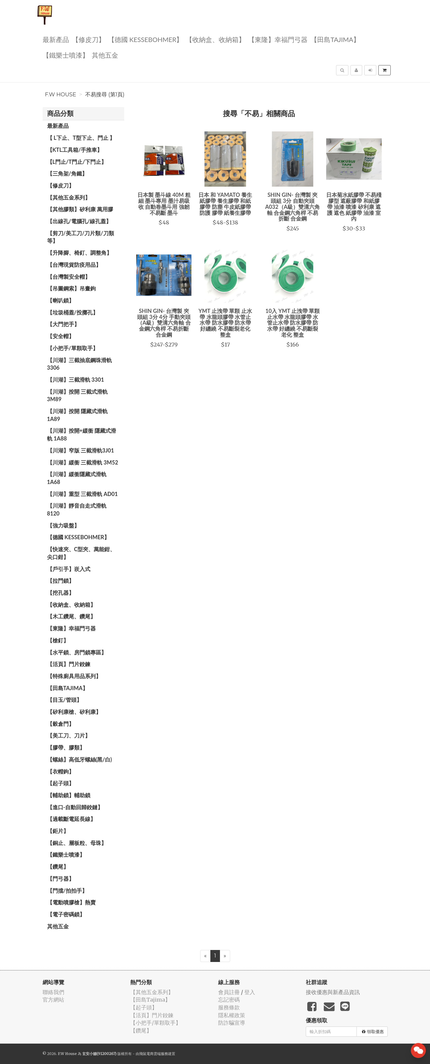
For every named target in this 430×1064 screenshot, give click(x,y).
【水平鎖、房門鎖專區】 (77, 652)
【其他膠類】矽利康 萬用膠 (80, 209)
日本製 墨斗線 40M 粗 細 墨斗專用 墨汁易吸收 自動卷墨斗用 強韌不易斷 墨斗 (164, 203)
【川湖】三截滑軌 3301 (75, 379)
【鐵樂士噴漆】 (66, 54)
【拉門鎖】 (60, 580)
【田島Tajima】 (335, 39)
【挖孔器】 (60, 592)
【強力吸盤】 (63, 525)
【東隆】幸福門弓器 (278, 39)
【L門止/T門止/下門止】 (77, 161)
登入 (249, 992)
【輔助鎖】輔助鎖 (68, 795)
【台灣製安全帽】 (68, 276)
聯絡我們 (53, 992)
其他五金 (105, 54)
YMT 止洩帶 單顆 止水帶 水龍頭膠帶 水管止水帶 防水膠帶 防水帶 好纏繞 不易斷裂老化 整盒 (225, 323)
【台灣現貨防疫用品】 (74, 264)
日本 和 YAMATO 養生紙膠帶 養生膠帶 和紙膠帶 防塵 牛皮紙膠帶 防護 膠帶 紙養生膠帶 (225, 203)
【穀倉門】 (60, 723)
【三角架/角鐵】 (67, 173)
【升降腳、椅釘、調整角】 (79, 252)
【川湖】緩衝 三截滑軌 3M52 (82, 462)
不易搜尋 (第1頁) (105, 94)
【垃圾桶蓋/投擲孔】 (72, 312)
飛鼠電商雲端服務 (153, 1053)
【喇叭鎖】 (60, 300)
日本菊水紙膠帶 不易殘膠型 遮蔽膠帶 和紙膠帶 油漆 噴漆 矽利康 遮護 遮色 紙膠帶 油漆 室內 (353, 206)
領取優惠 (373, 1031)
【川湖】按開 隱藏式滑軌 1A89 (77, 415)
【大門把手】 (63, 324)
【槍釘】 (58, 640)
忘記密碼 (229, 999)
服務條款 (229, 1007)
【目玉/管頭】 (64, 699)
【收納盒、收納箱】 (215, 39)
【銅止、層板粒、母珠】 (77, 843)
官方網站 (53, 999)
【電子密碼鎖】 (66, 914)
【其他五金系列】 (68, 197)
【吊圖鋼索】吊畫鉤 (71, 288)
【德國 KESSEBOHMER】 (145, 39)
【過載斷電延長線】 (71, 819)
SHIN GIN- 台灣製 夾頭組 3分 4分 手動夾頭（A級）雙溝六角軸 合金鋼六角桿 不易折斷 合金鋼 (164, 323)
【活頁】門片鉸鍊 (68, 664)
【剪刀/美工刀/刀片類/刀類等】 (80, 237)
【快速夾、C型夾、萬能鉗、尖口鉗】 (81, 553)
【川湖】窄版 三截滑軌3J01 (80, 450)
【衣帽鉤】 (60, 771)
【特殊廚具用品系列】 (74, 676)
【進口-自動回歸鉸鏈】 (75, 807)
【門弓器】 (60, 878)
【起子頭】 (60, 783)
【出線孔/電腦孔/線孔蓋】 (79, 221)
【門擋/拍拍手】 (67, 890)
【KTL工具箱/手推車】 (75, 149)
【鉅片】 (58, 831)
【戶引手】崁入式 (68, 569)
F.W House (60, 94)
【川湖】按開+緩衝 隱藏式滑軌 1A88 (81, 434)
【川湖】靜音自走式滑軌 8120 (77, 509)
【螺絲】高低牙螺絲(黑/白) (79, 759)
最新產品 (56, 39)
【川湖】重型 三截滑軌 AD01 (82, 494)
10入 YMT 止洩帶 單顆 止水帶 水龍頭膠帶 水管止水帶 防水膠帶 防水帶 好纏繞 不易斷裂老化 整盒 (292, 323)
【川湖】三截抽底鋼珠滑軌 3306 (79, 364)
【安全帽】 (60, 336)
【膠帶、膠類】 (66, 747)
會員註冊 (229, 992)
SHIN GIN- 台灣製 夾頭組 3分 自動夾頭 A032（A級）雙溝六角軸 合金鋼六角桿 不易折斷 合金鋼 (292, 206)
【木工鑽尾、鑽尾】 (71, 616)
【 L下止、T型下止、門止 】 (81, 137)
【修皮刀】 (88, 39)
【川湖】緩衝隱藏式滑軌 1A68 (77, 478)
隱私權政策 (231, 1015)
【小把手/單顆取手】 (72, 348)
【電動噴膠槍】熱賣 (71, 902)
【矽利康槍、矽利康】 (74, 711)
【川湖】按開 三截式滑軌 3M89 (77, 395)
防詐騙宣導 (231, 1022)
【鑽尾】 (58, 866)
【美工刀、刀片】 (68, 735)
